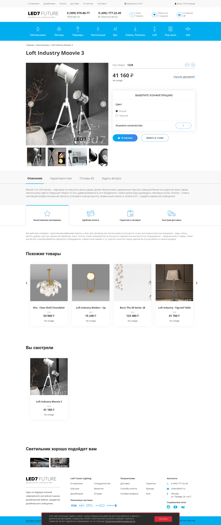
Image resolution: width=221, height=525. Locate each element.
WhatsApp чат (73, 16)
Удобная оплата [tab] (91, 215)
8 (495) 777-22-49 (109, 13)
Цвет (119, 104)
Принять (163, 519)
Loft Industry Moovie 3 (49, 401)
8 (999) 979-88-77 (78, 13)
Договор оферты (34, 520)
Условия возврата (129, 493)
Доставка (75, 3)
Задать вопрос (112, 178)
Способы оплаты (128, 488)
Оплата (62, 3)
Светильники (42, 45)
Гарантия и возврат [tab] (130, 215)
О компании (33, 3)
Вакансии (99, 488)
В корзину (125, 137)
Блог (148, 493)
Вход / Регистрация (186, 3)
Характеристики (61, 178)
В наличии (88, 3)
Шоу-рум (74, 488)
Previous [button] (31, 106)
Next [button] (103, 106)
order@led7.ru (178, 488)
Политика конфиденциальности (120, 521)
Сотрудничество (102, 483)
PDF (187, 65)
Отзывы (98, 493)
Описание (34, 178)
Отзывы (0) (87, 178)
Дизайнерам (49, 3)
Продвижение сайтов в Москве (179, 520)
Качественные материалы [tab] (47, 215)
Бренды (150, 488)
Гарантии (151, 483)
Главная (30, 45)
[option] (67, 104)
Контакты (102, 3)
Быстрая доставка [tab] (171, 215)
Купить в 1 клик (155, 137)
